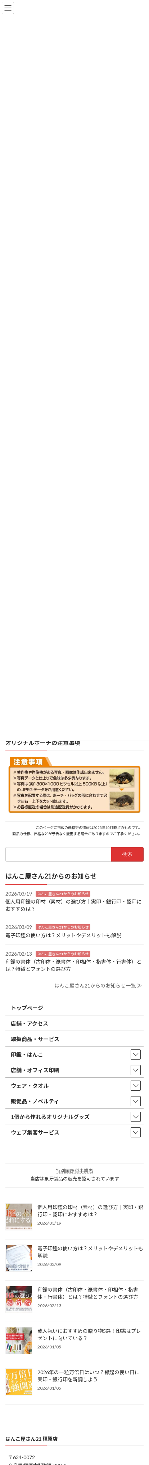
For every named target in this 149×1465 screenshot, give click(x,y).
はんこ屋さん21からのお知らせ (63, 893)
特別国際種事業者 (74, 1171)
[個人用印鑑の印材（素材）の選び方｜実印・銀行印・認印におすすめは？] (18, 1217)
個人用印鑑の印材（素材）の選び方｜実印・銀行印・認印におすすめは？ (90, 1210)
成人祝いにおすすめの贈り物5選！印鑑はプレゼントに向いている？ (89, 1334)
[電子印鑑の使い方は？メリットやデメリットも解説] (18, 1259)
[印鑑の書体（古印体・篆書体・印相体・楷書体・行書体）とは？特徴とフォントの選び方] (18, 1300)
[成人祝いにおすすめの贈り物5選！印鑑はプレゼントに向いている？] (18, 1341)
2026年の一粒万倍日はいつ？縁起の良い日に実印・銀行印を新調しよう (88, 1375)
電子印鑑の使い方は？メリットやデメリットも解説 (63, 935)
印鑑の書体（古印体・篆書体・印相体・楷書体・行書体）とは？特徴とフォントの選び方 (87, 1293)
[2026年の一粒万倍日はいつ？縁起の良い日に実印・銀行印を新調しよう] (18, 1382)
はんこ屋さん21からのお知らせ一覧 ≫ (98, 985)
